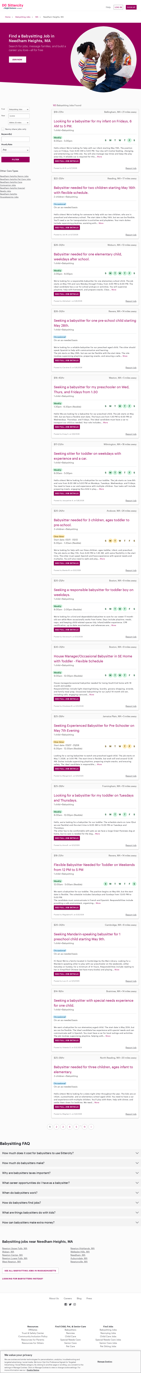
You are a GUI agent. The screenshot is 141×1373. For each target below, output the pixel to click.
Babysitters (70, 1329)
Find (3, 109)
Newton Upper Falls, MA (14, 1248)
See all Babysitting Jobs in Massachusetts (30, 1270)
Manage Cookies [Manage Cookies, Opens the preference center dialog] (104, 1361)
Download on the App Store (70, 1315)
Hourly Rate (6, 144)
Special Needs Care (70, 1339)
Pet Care (70, 1346)
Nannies (70, 1333)
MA (36, 17)
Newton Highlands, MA (82, 1248)
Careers (68, 1298)
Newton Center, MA (12, 1255)
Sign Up (131, 7)
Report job (131, 168)
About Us (54, 1298)
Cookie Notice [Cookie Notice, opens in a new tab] (33, 1370)
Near (3, 115)
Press (89, 1298)
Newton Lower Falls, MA (14, 1258)
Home (7, 17)
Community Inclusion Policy (32, 1336)
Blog (79, 1298)
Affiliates (32, 1329)
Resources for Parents (32, 1339)
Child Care (70, 1336)
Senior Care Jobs (108, 1343)
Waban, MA (8, 1251)
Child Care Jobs (108, 1336)
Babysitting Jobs (22, 17)
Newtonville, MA (79, 1261)
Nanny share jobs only (15, 129)
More (99, 156)
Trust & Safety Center (33, 1333)
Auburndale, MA (78, 1258)
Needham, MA (77, 1255)
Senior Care (70, 1343)
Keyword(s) (6, 134)
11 (84, 1126)
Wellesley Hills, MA (80, 1251)
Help (108, 7)
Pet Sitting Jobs (108, 1346)
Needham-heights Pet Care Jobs (15, 179)
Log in (118, 7)
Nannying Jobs (108, 1333)
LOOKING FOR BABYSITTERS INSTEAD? (22, 1278)
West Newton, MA (11, 1261)
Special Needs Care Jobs (108, 1339)
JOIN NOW (17, 59)
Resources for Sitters (33, 1343)
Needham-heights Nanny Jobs (14, 176)
